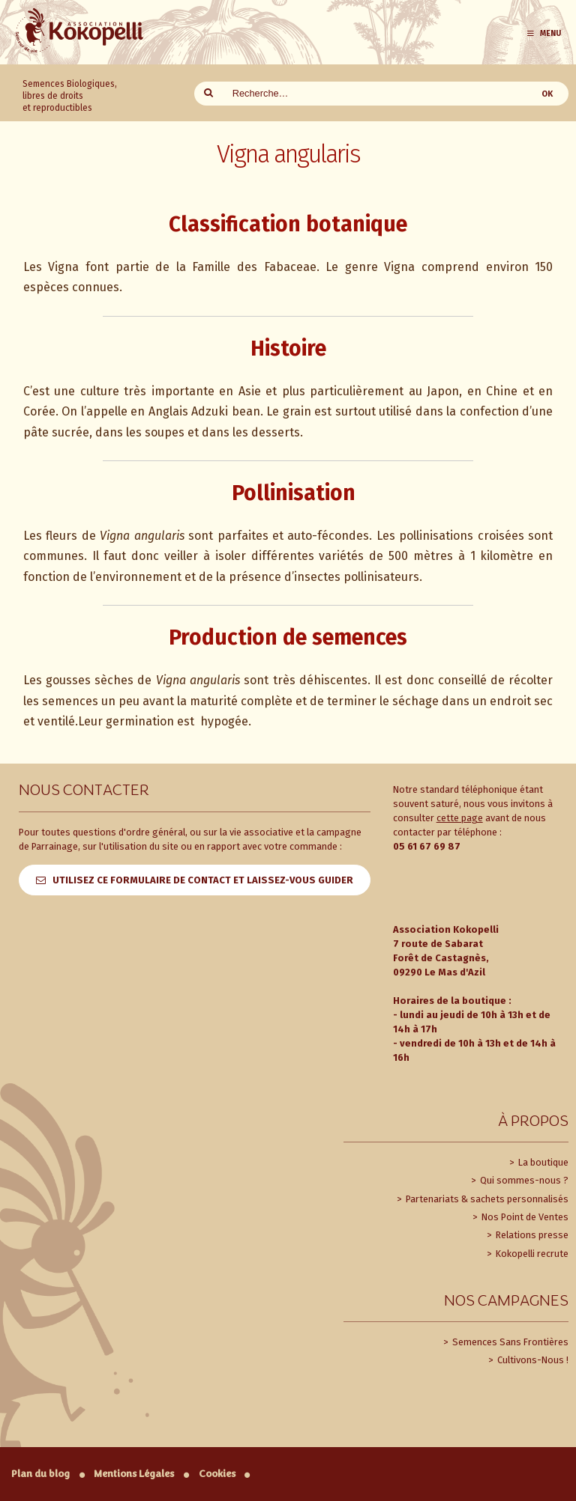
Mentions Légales (134, 1473)
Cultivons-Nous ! (531, 1359)
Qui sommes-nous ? (523, 1180)
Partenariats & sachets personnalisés (486, 1199)
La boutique (542, 1162)
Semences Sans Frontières (509, 1342)
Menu (543, 33)
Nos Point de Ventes (523, 1217)
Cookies (217, 1473)
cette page (459, 817)
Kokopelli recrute (531, 1253)
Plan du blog (40, 1473)
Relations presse (531, 1234)
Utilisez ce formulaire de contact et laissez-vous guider (202, 880)
